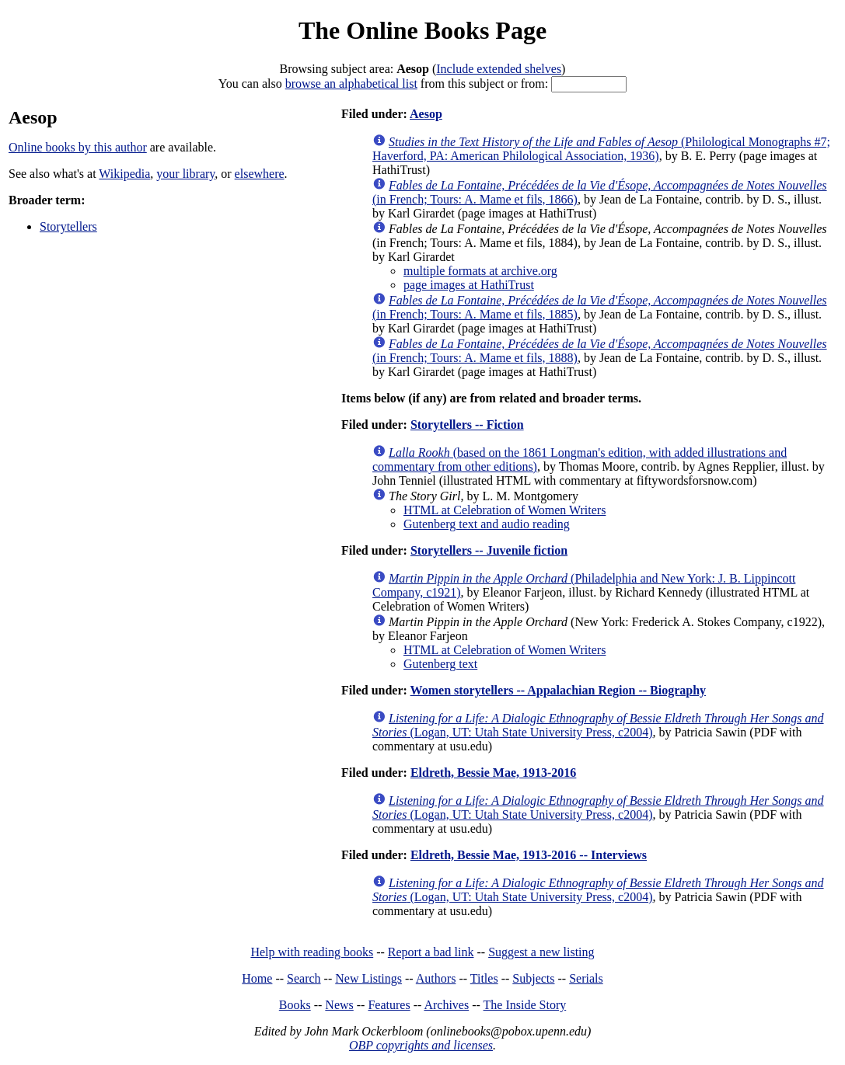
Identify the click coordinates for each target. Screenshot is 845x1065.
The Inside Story (525, 1004)
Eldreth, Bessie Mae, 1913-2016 (493, 772)
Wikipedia (124, 173)
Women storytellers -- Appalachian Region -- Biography (558, 690)
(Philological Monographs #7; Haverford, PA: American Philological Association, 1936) (601, 148)
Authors (436, 978)
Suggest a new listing (541, 952)
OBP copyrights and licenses (421, 1045)
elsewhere (260, 173)
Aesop (426, 113)
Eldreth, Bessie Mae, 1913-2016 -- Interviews (528, 854)
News (339, 1004)
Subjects (533, 978)
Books (295, 1004)
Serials (586, 978)
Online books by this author (78, 147)
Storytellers (68, 226)
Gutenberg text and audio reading (486, 524)
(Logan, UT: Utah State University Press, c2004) (598, 725)
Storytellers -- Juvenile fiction (488, 550)
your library (185, 173)
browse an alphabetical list (351, 83)
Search (304, 978)
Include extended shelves (498, 68)
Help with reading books (311, 952)
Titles (484, 978)
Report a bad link (431, 952)
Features (389, 1004)
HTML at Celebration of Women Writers (504, 510)
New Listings (368, 978)
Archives (446, 1004)
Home (257, 978)
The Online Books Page (422, 30)
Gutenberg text (440, 663)
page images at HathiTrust (468, 284)
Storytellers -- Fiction (467, 424)
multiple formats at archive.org (480, 270)
